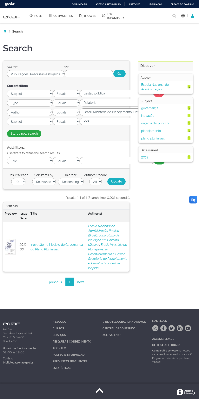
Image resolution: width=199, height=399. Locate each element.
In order (70, 175)
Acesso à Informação (69, 354)
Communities (60, 15)
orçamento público (155, 123)
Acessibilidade (163, 338)
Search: (12, 67)
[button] (183, 15)
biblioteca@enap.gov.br (18, 362)
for (66, 67)
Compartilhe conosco (165, 350)
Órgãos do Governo (182, 4)
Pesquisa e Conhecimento (72, 341)
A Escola (59, 321)
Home (35, 15)
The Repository (113, 15)
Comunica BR (79, 4)
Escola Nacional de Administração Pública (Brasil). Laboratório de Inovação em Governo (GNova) (103, 235)
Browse (87, 15)
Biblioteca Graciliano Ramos (124, 321)
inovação (147, 115)
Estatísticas (62, 368)
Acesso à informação (108, 4)
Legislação (155, 4)
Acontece (60, 348)
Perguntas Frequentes (70, 361)
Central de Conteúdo (119, 328)
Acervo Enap (112, 335)
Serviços (59, 335)
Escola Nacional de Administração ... (155, 86)
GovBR (10, 4)
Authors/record (95, 175)
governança (149, 108)
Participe (134, 4)
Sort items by (43, 175)
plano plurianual (152, 138)
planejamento (151, 130)
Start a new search (24, 133)
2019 (144, 157)
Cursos (58, 328)
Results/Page (18, 175)
